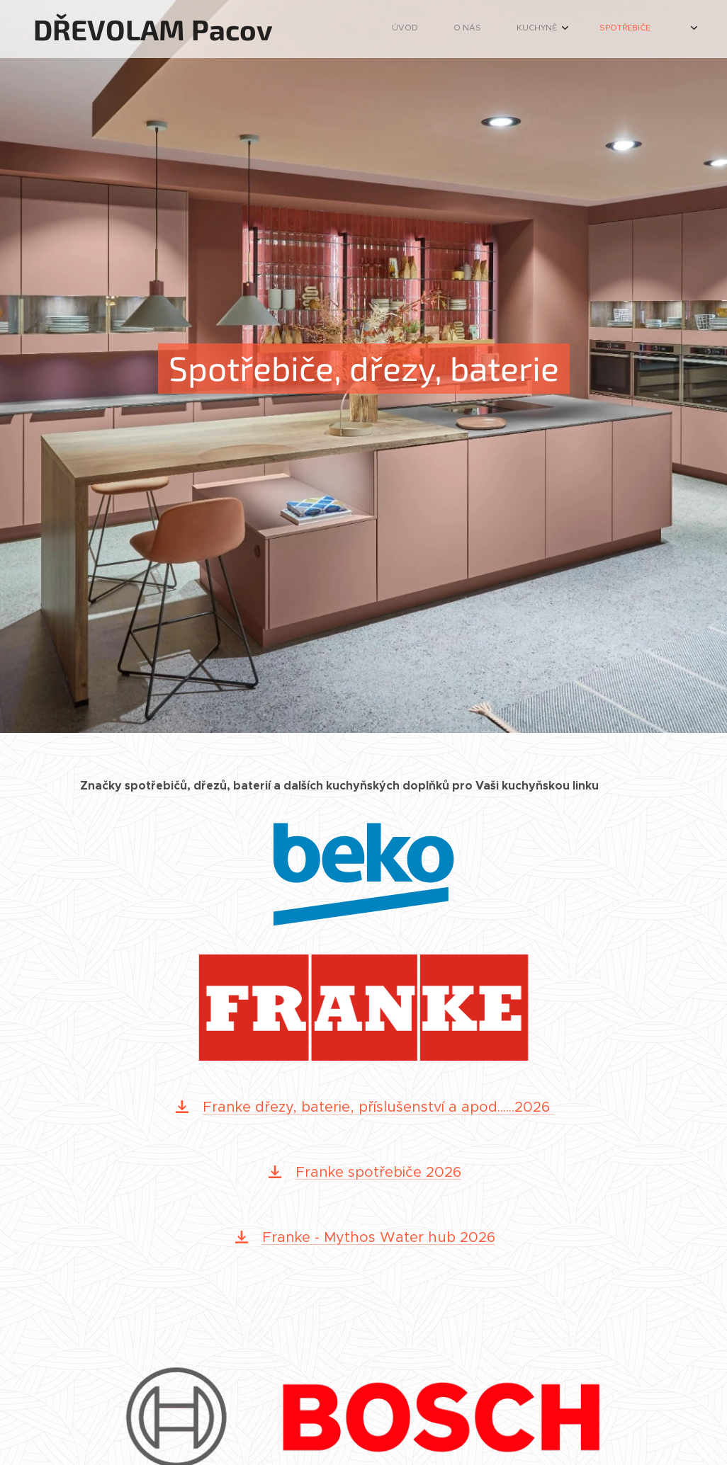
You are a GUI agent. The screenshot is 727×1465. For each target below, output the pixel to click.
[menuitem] (447, 29)
